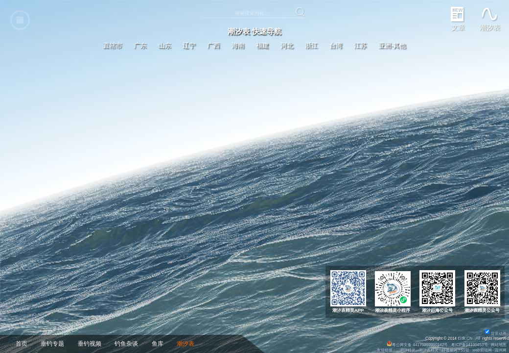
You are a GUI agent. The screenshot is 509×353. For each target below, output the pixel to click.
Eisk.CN (465, 338)
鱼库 (157, 343)
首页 (21, 343)
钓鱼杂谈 (126, 343)
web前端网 (482, 350)
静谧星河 (450, 350)
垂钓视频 (89, 343)
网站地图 (499, 345)
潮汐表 (185, 343)
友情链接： (386, 350)
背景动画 (496, 333)
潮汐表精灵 (429, 350)
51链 (465, 350)
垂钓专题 (52, 343)
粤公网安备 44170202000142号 (418, 345)
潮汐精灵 (408, 350)
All (478, 338)
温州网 (501, 350)
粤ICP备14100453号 (469, 345)
